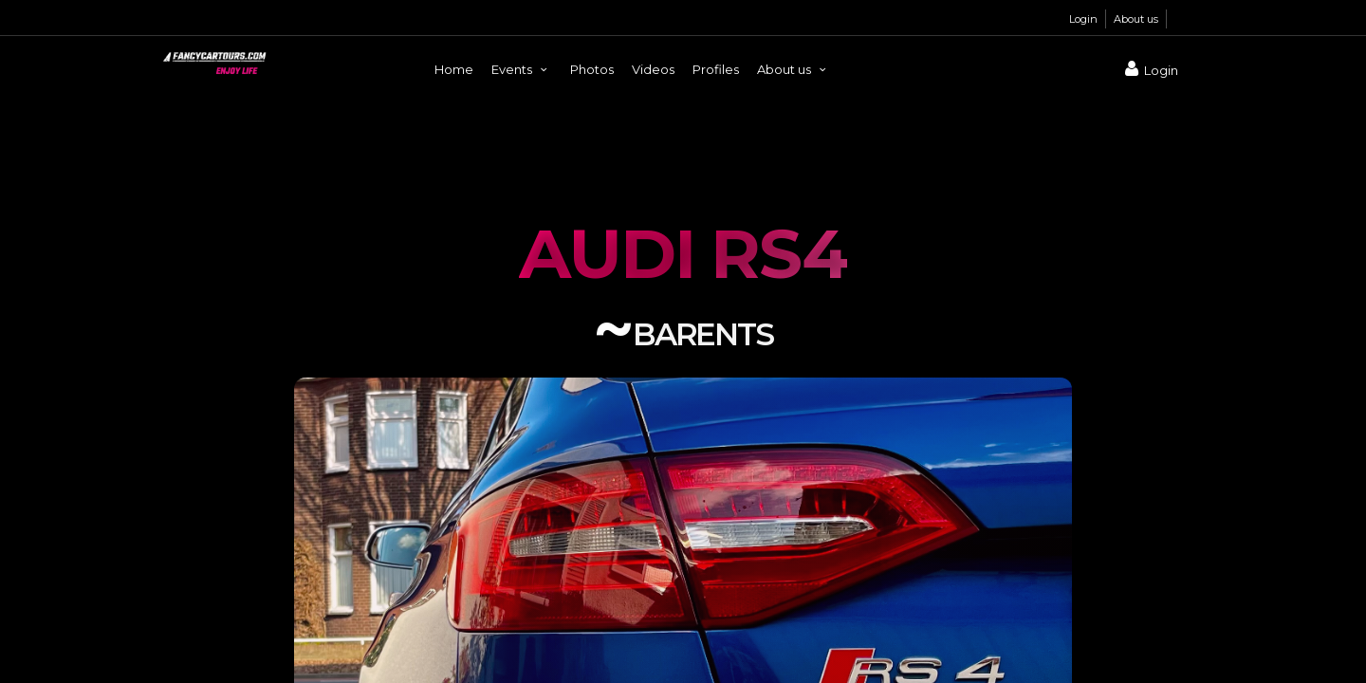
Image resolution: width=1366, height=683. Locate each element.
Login (1083, 19)
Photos (592, 69)
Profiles (715, 69)
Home (453, 69)
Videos (653, 69)
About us (1136, 19)
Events (521, 69)
